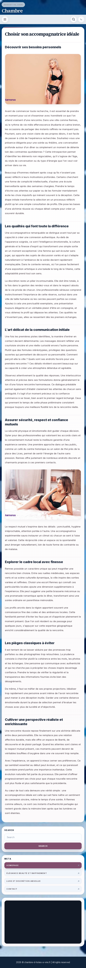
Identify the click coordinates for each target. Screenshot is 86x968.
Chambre (12, 10)
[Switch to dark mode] (81, 19)
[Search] (73, 19)
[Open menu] (5, 19)
